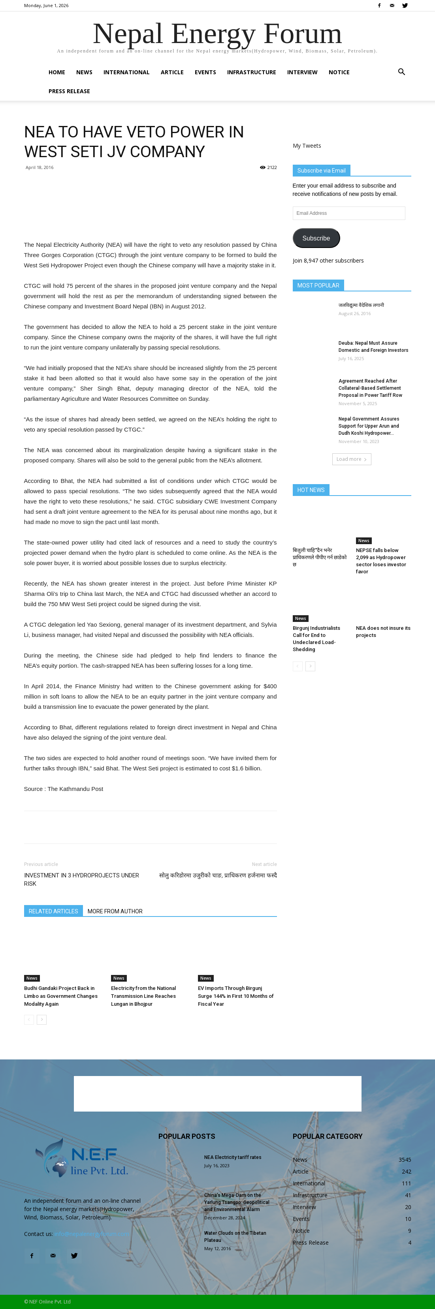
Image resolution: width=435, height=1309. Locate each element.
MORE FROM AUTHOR (115, 911)
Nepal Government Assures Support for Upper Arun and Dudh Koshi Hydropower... (369, 426)
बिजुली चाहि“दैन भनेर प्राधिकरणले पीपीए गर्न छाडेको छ (319, 557)
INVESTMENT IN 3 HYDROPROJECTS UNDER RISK (81, 879)
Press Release (69, 91)
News (84, 72)
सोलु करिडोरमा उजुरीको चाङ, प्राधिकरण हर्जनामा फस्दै (218, 875)
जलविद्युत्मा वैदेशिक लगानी (361, 305)
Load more (352, 459)
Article (172, 72)
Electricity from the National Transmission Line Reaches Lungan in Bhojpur (143, 996)
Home (57, 72)
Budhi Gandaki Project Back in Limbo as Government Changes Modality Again (61, 996)
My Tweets (307, 145)
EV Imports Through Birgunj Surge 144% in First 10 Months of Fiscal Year (236, 996)
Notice (339, 72)
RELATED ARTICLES (53, 911)
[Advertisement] (150, 219)
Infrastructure (251, 72)
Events (205, 72)
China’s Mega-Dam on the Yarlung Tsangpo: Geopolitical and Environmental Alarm (236, 1202)
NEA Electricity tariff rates (233, 1157)
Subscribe (316, 238)
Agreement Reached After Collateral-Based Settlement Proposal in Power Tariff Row (370, 388)
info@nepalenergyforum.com (92, 1234)
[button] (401, 73)
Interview (302, 72)
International (127, 72)
